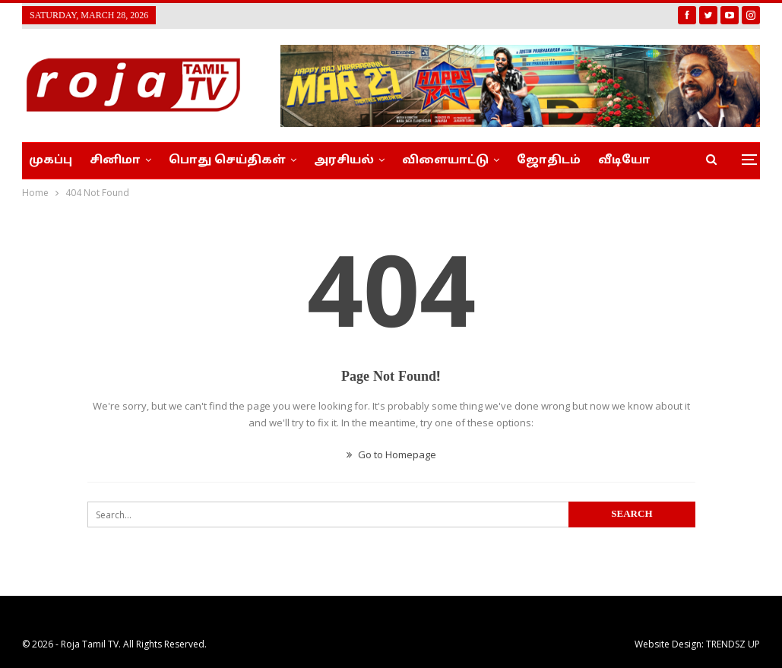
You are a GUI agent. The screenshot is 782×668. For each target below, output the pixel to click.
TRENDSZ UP (733, 644)
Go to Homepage (391, 454)
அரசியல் (344, 161)
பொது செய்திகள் (227, 161)
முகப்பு (50, 161)
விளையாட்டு (445, 161)
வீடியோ (624, 161)
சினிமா (115, 161)
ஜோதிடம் (549, 161)
